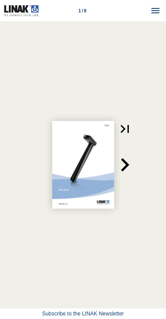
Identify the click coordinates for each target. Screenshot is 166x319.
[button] (124, 129)
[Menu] (155, 10)
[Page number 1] (82, 10)
